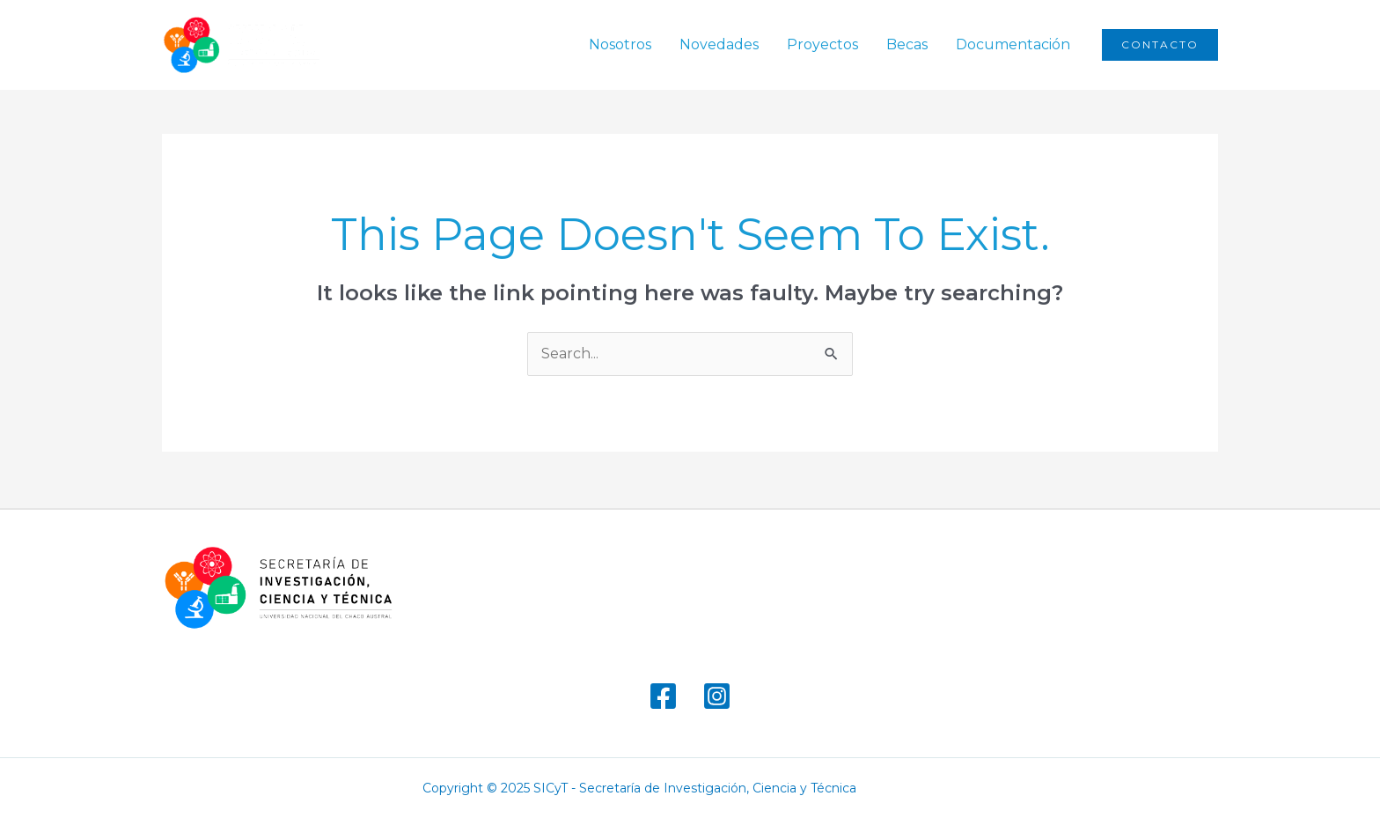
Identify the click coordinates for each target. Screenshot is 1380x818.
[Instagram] (717, 696)
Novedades (719, 44)
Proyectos (822, 44)
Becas (907, 44)
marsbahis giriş (913, 788)
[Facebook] (663, 696)
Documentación (1013, 44)
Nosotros (620, 44)
